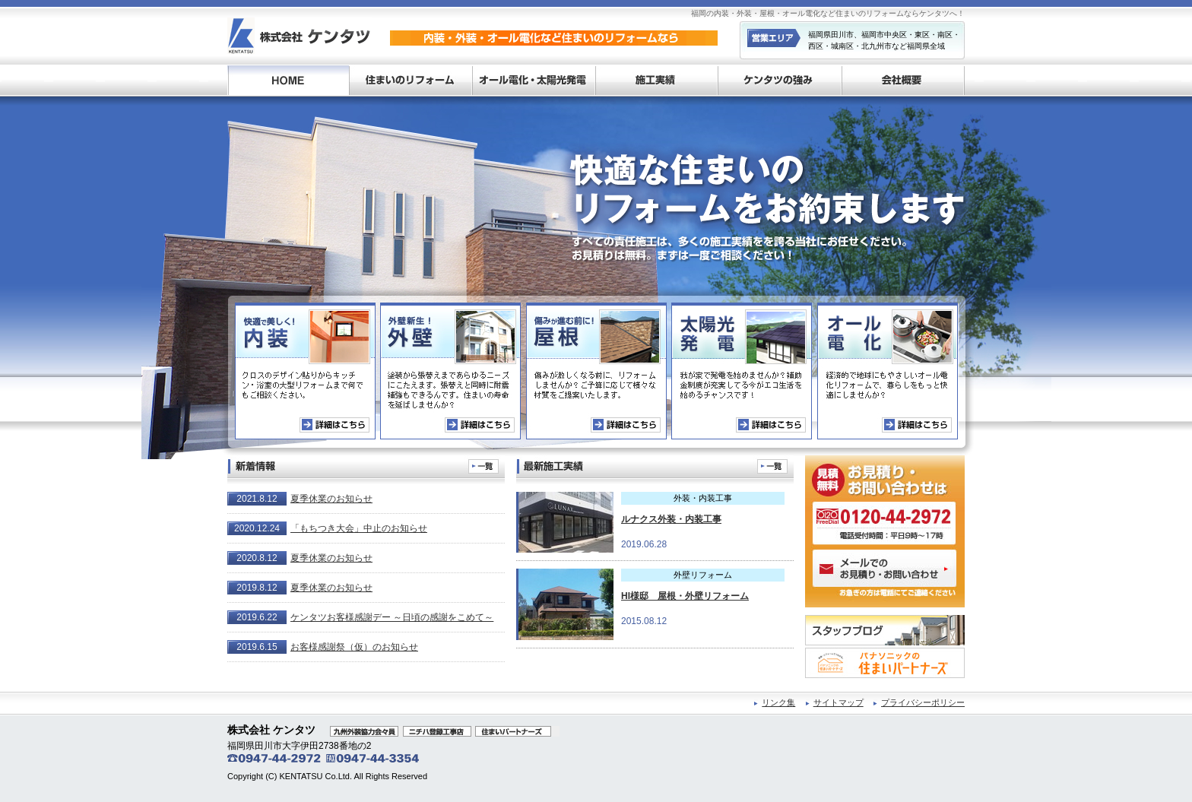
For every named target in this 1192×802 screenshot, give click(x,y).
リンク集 (778, 702)
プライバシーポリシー (923, 702)
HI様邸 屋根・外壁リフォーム (685, 596)
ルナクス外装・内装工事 (671, 519)
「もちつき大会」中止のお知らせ (358, 528)
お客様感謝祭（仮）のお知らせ (354, 647)
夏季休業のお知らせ (331, 498)
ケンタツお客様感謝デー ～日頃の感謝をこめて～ (391, 617)
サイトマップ (838, 702)
